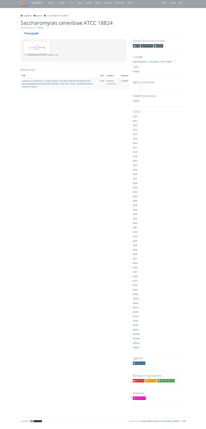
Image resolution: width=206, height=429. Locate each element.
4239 (135, 276)
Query (51, 3)
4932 (40, 27)
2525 (135, 170)
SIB (183, 421)
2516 (135, 143)
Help (181, 3)
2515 (135, 139)
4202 (135, 254)
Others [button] (130, 3)
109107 (136, 347)
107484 (136, 338)
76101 (135, 321)
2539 (135, 210)
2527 (135, 179)
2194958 (124, 81)
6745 (135, 290)
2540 (135, 214)
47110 (135, 316)
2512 (135, 125)
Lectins (89, 3)
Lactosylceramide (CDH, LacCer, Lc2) (42, 55)
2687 (135, 227)
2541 (135, 219)
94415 (135, 330)
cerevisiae (153, 62)
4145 (135, 241)
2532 (135, 192)
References (119, 3)
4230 (135, 267)
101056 (136, 334)
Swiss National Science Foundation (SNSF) (160, 421)
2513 (135, 130)
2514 (135, 134)
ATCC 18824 (166, 62)
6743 (135, 281)
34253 (135, 312)
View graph (31, 33)
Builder (62, 3)
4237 (135, 272)
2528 (135, 183)
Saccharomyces (140, 62)
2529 (135, 187)
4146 (135, 245)
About (164, 3)
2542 (135, 223)
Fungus (136, 71)
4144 (135, 236)
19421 (135, 303)
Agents (80, 3)
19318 (135, 298)
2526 (135, 174)
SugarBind (36, 3)
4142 (135, 232)
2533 (135, 196)
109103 (136, 343)
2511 (135, 121)
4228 (135, 263)
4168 (135, 250)
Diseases (108, 3)
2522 (135, 165)
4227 (135, 258)
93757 (135, 325)
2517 (135, 147)
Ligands (98, 3)
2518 (135, 152)
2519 (135, 156)
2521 (135, 161)
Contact (172, 3)
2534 (135, 201)
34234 (135, 307)
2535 (135, 205)
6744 (135, 285)
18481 (135, 294)
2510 (135, 116)
